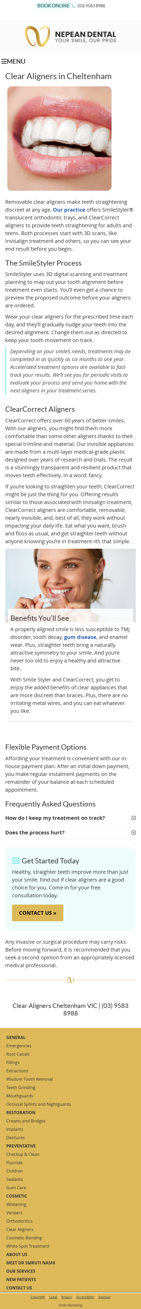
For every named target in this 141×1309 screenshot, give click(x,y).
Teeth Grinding (20, 1087)
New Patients (21, 1279)
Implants (14, 1129)
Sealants (14, 1179)
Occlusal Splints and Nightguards (38, 1104)
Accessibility (85, 1297)
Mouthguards (19, 1096)
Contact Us (19, 1288)
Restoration (20, 1112)
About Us (16, 1254)
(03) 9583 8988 (91, 5)
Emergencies (19, 1046)
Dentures (15, 1137)
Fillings (13, 1062)
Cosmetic (16, 1196)
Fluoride (14, 1162)
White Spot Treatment (28, 1246)
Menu (13, 61)
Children (14, 1171)
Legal (53, 1297)
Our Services (20, 1271)
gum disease (80, 637)
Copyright (38, 1297)
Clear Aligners (19, 1229)
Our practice (69, 209)
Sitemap (105, 1297)
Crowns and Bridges (26, 1121)
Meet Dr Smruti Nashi (30, 1263)
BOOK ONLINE (53, 5)
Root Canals (18, 1054)
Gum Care (16, 1188)
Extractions (17, 1071)
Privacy (67, 1297)
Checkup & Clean (22, 1154)
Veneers (14, 1213)
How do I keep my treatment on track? (55, 817)
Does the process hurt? (35, 832)
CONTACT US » (37, 912)
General (16, 1037)
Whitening (16, 1204)
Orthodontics (19, 1221)
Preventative (21, 1146)
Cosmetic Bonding (24, 1238)
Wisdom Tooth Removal (29, 1079)
